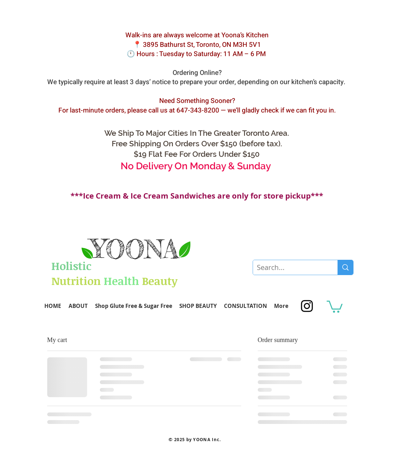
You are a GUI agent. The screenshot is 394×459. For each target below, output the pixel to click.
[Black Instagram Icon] (307, 306)
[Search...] (290, 267)
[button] (335, 306)
